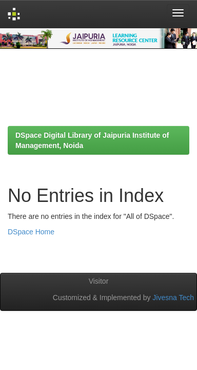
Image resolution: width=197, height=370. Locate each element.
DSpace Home (31, 232)
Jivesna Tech (173, 297)
